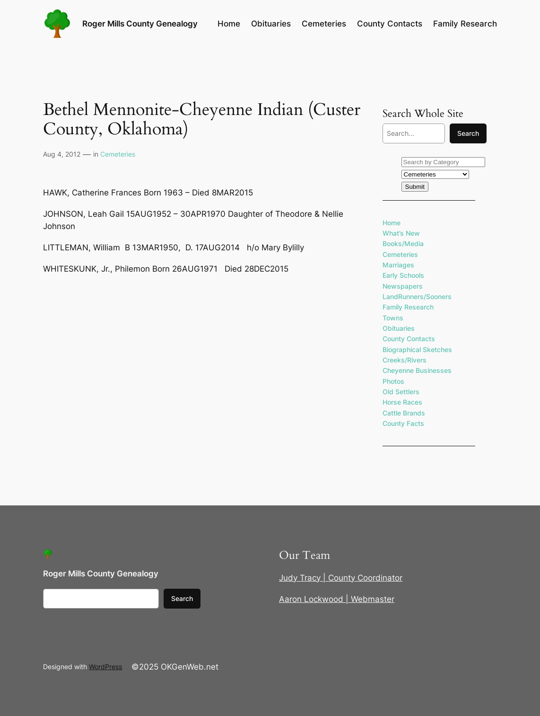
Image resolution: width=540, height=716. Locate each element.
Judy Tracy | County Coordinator (340, 578)
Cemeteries (117, 154)
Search (468, 133)
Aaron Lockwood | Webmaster (336, 599)
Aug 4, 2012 (61, 154)
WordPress (105, 667)
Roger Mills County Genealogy (140, 23)
